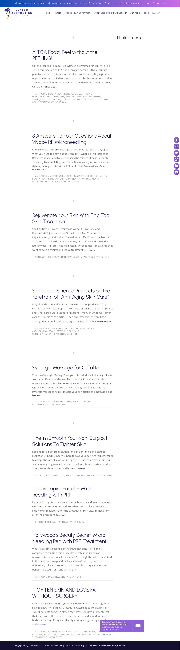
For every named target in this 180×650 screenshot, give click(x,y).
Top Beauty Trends (98, 99)
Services (58, 13)
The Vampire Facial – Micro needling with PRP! (62, 491)
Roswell (48, 634)
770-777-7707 (96, 3)
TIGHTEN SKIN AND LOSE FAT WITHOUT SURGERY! (65, 593)
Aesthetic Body (43, 475)
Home (48, 13)
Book (147, 13)
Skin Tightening (104, 475)
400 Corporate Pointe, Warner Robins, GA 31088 (68, 3)
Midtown (37, 634)
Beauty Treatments (58, 93)
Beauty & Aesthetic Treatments (90, 176)
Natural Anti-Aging (81, 93)
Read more (50, 87)
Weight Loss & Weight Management (111, 13)
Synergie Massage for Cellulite (65, 368)
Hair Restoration (83, 13)
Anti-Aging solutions (59, 176)
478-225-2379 (112, 3)
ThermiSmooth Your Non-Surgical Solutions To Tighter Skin (69, 441)
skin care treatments (88, 96)
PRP (68, 576)
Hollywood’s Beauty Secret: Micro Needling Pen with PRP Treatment (69, 538)
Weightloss (56, 637)
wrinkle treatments (43, 102)
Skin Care (71, 96)
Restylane (62, 331)
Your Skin (61, 102)
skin (62, 96)
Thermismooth (40, 637)
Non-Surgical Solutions (45, 96)
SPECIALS (68, 13)
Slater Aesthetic (41, 181)
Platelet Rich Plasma (46, 522)
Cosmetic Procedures (59, 631)
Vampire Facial (78, 522)
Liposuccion (88, 631)
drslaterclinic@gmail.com (132, 3)
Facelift (76, 631)
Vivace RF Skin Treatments (65, 181)
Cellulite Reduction (43, 404)
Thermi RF (105, 634)
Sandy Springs (61, 634)
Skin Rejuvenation (42, 99)
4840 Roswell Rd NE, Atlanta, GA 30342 (31, 3)
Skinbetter (73, 334)
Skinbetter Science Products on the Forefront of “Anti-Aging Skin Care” (71, 294)
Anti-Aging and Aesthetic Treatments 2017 (71, 328)
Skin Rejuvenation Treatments (69, 99)
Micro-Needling (56, 576)
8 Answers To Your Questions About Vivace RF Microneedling (72, 139)
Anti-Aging (136, 13)
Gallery (156, 13)
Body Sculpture (81, 401)
